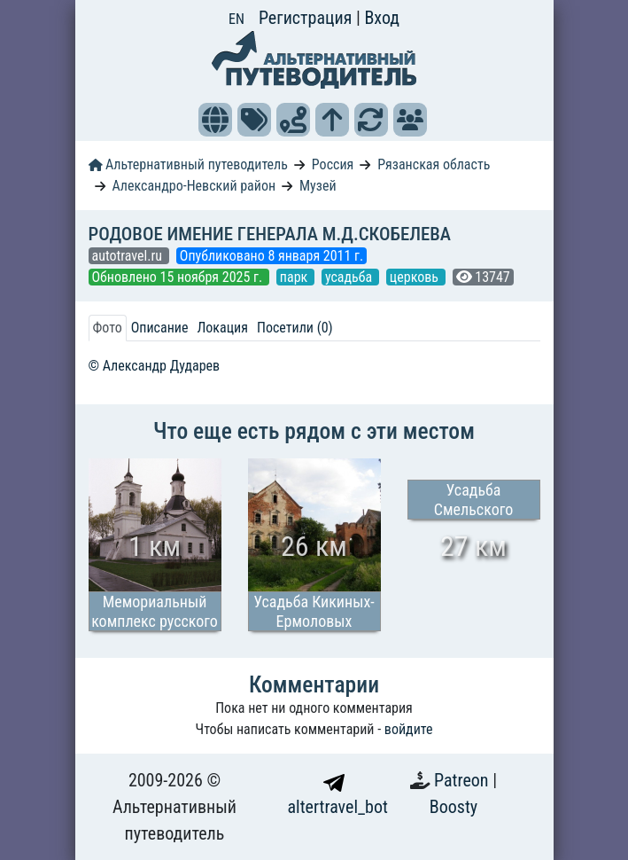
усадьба (350, 277)
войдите (408, 729)
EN (236, 19)
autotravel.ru (129, 255)
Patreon (463, 780)
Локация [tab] (222, 327)
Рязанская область (433, 164)
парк (295, 277)
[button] (215, 119)
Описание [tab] (160, 327)
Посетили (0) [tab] (295, 327)
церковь (416, 277)
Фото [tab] (107, 327)
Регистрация (307, 17)
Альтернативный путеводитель (188, 164)
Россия (332, 164)
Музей (318, 185)
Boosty (453, 806)
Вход (381, 17)
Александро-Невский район (193, 185)
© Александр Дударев (155, 365)
